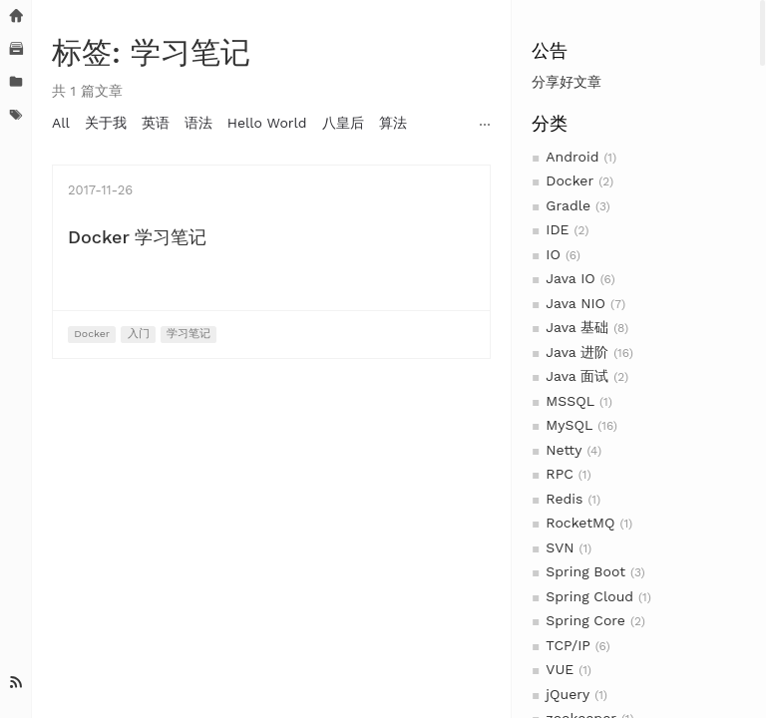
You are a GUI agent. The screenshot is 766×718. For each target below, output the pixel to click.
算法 (393, 123)
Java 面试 (577, 376)
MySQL (569, 425)
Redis (564, 499)
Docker (569, 180)
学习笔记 (188, 333)
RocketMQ (580, 523)
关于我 (106, 123)
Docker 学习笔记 (137, 236)
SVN (560, 547)
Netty (563, 450)
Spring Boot (585, 571)
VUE (560, 669)
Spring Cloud (589, 596)
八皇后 (343, 123)
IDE (557, 229)
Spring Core (585, 620)
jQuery (567, 694)
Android (572, 157)
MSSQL (570, 401)
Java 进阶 (577, 352)
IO (553, 254)
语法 (198, 123)
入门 (139, 333)
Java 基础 (577, 327)
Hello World (267, 123)
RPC (559, 474)
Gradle (568, 205)
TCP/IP (567, 645)
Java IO (570, 278)
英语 (156, 123)
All (61, 123)
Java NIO (575, 303)
